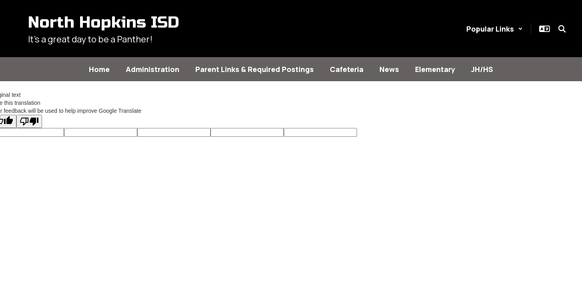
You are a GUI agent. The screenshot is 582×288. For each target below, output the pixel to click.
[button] (494, 29)
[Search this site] (562, 29)
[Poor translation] (29, 121)
